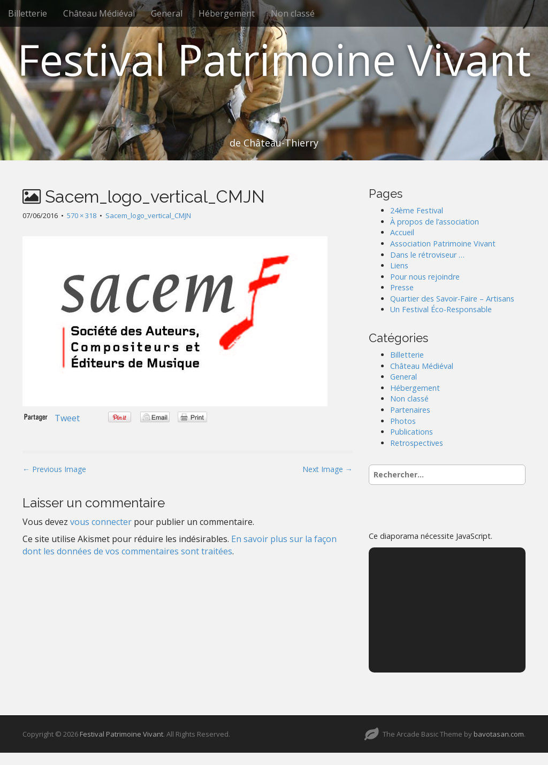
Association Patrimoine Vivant (443, 243)
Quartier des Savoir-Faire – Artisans (452, 298)
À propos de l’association (434, 222)
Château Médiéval (99, 13)
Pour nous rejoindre (425, 277)
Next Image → (327, 469)
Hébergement (227, 13)
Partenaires (410, 410)
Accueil (402, 232)
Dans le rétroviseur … (427, 255)
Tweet (67, 418)
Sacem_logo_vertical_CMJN (148, 215)
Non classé (293, 13)
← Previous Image (54, 469)
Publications (411, 432)
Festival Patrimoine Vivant (274, 59)
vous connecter (101, 522)
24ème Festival (416, 210)
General (166, 13)
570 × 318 (81, 215)
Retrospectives (416, 443)
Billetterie (27, 13)
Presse (402, 287)
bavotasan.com (499, 734)
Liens (399, 265)
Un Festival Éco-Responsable (441, 309)
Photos (403, 421)
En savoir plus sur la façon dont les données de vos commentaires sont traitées (179, 545)
